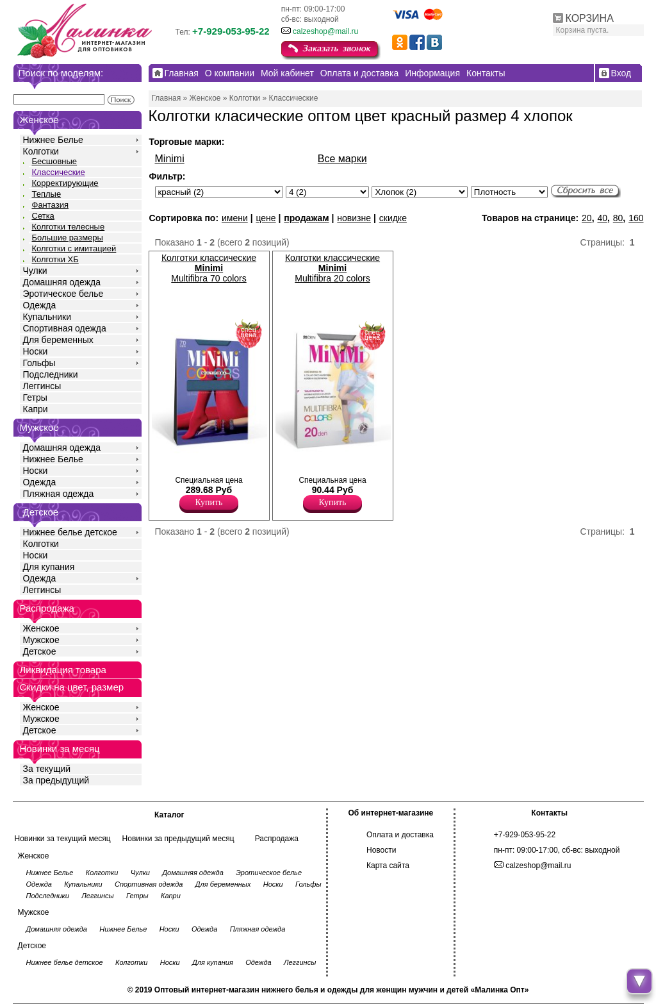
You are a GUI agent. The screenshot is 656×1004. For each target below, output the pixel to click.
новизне (354, 218)
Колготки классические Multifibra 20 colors (332, 268)
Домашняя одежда (62, 282)
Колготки (41, 151)
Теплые (47, 194)
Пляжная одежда (58, 494)
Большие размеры (67, 237)
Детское (41, 511)
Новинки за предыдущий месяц (178, 838)
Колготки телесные (68, 226)
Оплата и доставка (400, 834)
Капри (35, 409)
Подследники (50, 374)
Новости (381, 850)
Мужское (41, 640)
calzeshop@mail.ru (325, 31)
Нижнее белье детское (70, 532)
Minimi (169, 158)
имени (235, 218)
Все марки (342, 158)
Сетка (43, 216)
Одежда (39, 305)
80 (618, 218)
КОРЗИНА (590, 18)
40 (602, 218)
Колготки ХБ (55, 259)
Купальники (47, 317)
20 (587, 218)
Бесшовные (55, 161)
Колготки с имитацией (74, 248)
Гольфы (39, 363)
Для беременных (58, 340)
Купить (209, 502)
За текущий (47, 769)
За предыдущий (56, 780)
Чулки (35, 270)
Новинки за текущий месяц (63, 838)
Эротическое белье (63, 294)
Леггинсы (42, 386)
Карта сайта (387, 865)
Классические (58, 172)
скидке (393, 218)
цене (265, 218)
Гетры (35, 397)
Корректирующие (65, 183)
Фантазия (50, 205)
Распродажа (277, 838)
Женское (41, 628)
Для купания (49, 567)
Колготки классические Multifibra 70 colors (208, 268)
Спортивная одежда (64, 328)
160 (635, 218)
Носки (35, 351)
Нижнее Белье (53, 140)
